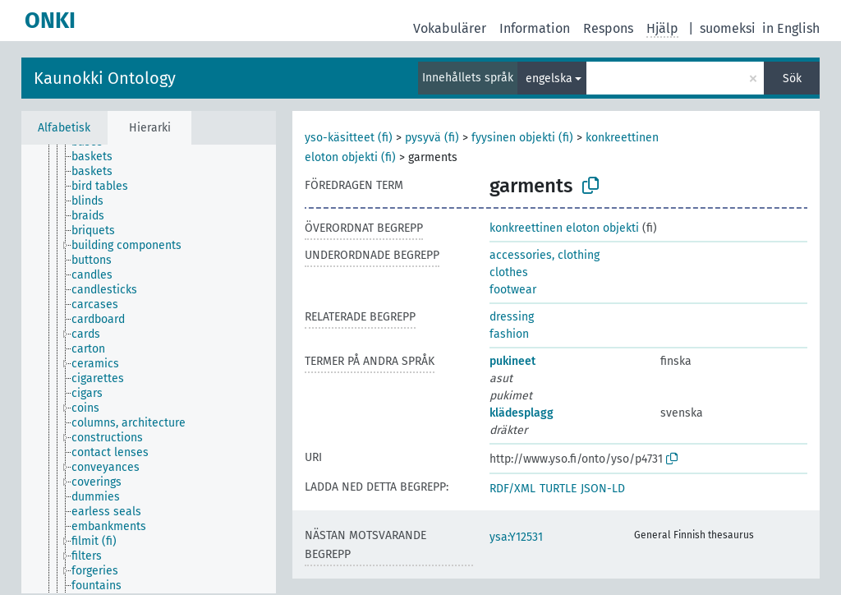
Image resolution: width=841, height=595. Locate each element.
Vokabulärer (449, 28)
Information (534, 28)
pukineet (512, 361)
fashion (509, 334)
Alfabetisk (64, 128)
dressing (511, 317)
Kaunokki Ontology (105, 78)
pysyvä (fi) (432, 138)
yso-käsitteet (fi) (349, 138)
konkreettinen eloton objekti (564, 228)
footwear (512, 290)
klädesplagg (521, 413)
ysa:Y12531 (516, 537)
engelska (549, 78)
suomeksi (728, 28)
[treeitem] (99, 157)
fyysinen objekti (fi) (522, 138)
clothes (508, 272)
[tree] (148, 369)
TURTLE (558, 489)
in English (791, 28)
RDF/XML (512, 489)
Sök (792, 78)
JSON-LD (603, 489)
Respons (608, 28)
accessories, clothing (544, 255)
